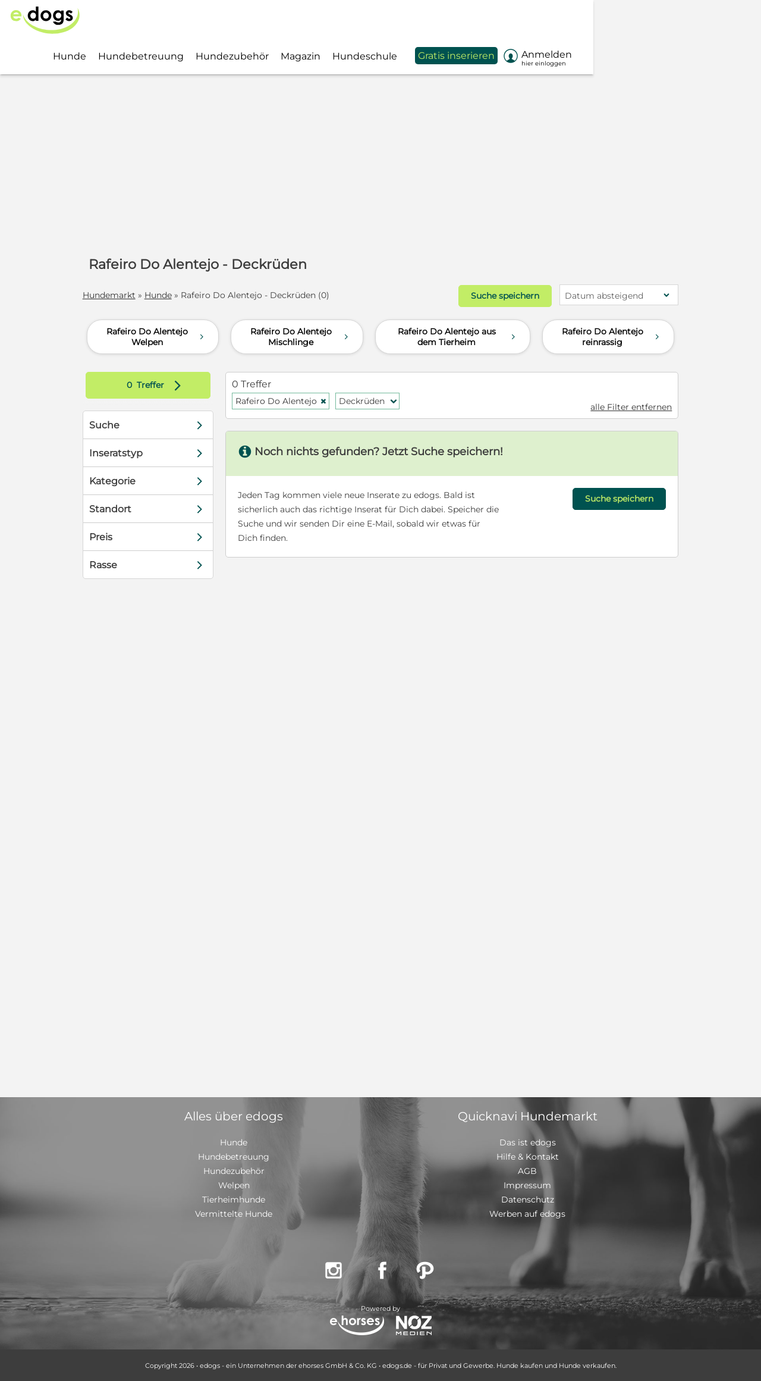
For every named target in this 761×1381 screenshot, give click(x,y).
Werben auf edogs (527, 1213)
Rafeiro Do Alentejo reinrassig (612, 336)
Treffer (160, 384)
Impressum (527, 1184)
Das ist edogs (527, 1141)
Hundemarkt (113, 295)
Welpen (234, 1184)
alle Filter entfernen (627, 406)
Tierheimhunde (233, 1199)
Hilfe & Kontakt (527, 1156)
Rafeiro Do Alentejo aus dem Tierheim (458, 336)
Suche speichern (500, 295)
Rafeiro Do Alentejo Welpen (156, 336)
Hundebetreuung (233, 1156)
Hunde (162, 295)
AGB (527, 1170)
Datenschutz (527, 1199)
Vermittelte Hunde (233, 1213)
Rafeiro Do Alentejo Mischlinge (300, 336)
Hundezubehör (234, 1170)
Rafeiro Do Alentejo (283, 400)
